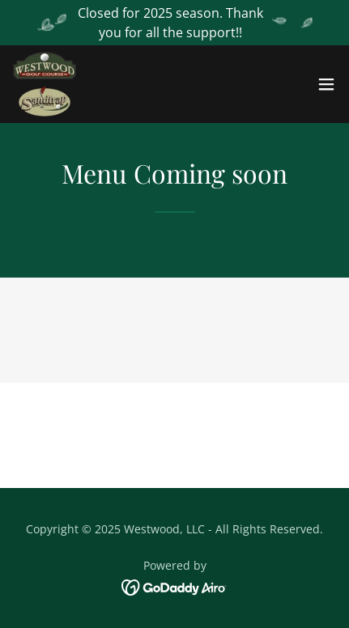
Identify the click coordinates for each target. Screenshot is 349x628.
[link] (44, 84)
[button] (326, 84)
